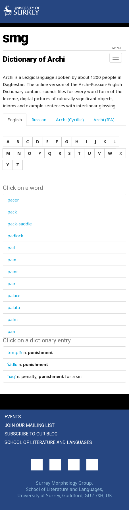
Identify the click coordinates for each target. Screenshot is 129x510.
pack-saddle (19, 224)
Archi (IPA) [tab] (104, 119)
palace (13, 295)
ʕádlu (12, 364)
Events (13, 416)
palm (12, 319)
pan (11, 331)
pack (12, 212)
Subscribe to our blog (31, 434)
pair (11, 283)
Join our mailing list (30, 425)
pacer (13, 200)
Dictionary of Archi (34, 59)
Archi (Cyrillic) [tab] (70, 119)
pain (11, 259)
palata (13, 307)
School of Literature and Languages (48, 442)
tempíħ (14, 352)
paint (12, 271)
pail (11, 247)
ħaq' (11, 376)
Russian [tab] (39, 119)
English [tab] (14, 119)
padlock (15, 235)
